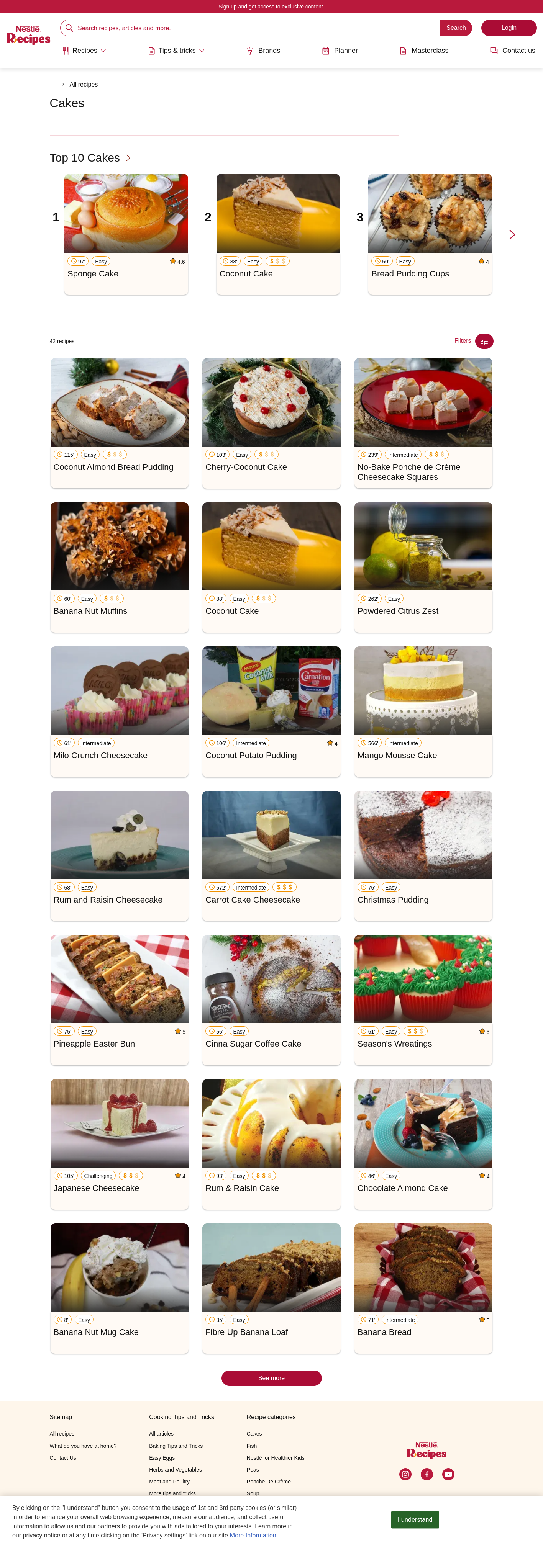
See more (271, 1378)
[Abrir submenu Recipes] (84, 51)
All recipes (84, 84)
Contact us (512, 51)
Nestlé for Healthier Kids (276, 1458)
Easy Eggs (162, 1458)
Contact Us (63, 1458)
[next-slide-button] (512, 235)
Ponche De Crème (269, 1482)
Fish (252, 1446)
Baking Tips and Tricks (176, 1446)
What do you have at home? (83, 1446)
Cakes (254, 1434)
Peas (253, 1470)
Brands (263, 51)
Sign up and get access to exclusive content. (271, 6)
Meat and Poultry (169, 1482)
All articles (161, 1434)
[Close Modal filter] (484, 341)
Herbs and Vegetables (175, 1470)
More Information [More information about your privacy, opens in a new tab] (253, 1537)
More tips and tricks (172, 1493)
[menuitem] (84, 54)
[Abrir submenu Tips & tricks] (176, 51)
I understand (415, 1521)
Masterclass (423, 51)
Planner (340, 51)
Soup (253, 1493)
